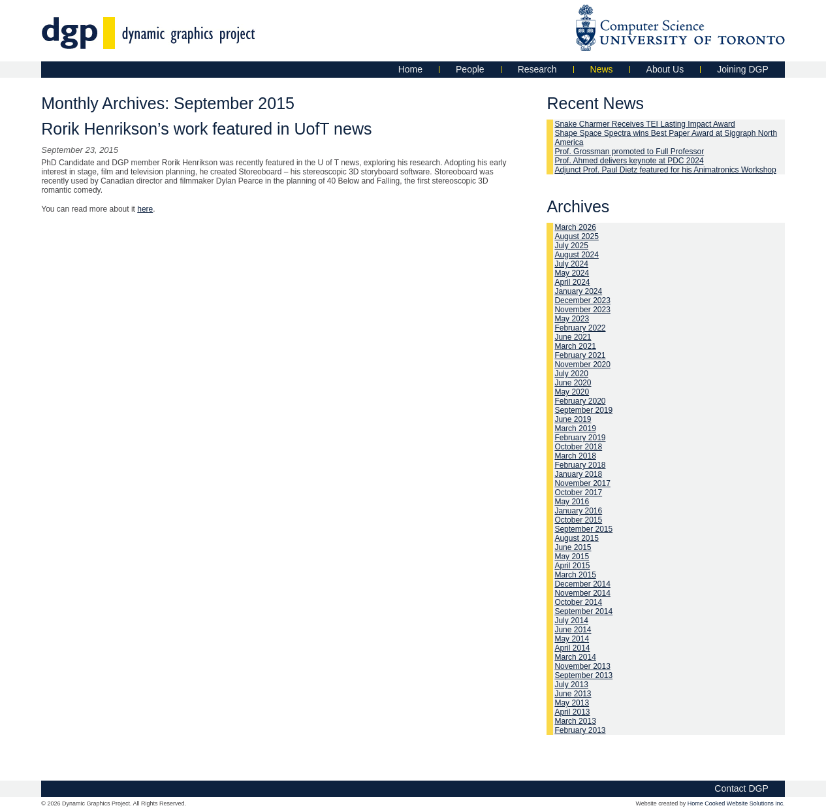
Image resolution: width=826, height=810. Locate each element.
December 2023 (582, 300)
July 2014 (571, 620)
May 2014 (571, 638)
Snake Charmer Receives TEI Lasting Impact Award (644, 124)
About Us (665, 69)
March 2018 (575, 456)
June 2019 (572, 419)
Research (537, 69)
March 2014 (575, 657)
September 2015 (583, 529)
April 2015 (572, 565)
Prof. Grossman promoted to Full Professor (629, 151)
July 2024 (571, 263)
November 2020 (582, 364)
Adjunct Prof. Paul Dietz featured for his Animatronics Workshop (665, 169)
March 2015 (575, 574)
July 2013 (571, 684)
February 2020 (579, 401)
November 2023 (582, 309)
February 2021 (579, 355)
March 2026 (575, 227)
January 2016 (578, 510)
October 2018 (578, 446)
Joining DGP (743, 69)
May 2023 (571, 318)
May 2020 (571, 392)
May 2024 (571, 273)
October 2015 (578, 520)
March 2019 (575, 428)
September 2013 (583, 675)
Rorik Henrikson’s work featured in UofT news (206, 129)
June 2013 (572, 693)
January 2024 (578, 291)
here (145, 209)
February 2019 (579, 437)
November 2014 (582, 593)
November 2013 (582, 666)
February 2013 (579, 730)
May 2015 (571, 556)
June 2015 (572, 547)
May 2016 (571, 501)
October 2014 (578, 602)
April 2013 (572, 712)
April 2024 (572, 282)
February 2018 (579, 465)
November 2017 (582, 483)
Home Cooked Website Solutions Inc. (736, 803)
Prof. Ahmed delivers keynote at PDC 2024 (628, 160)
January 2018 (578, 474)
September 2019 (583, 410)
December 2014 (582, 584)
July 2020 (571, 373)
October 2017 (578, 492)
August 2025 (576, 236)
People (470, 69)
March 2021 (575, 346)
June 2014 (572, 629)
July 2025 (571, 245)
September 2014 (583, 611)
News (601, 69)
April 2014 (572, 648)
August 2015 (576, 538)
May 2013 (571, 702)
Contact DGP (741, 788)
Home (410, 69)
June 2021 (572, 337)
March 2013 (575, 721)
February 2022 (579, 327)
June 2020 (572, 382)
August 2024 (576, 254)
